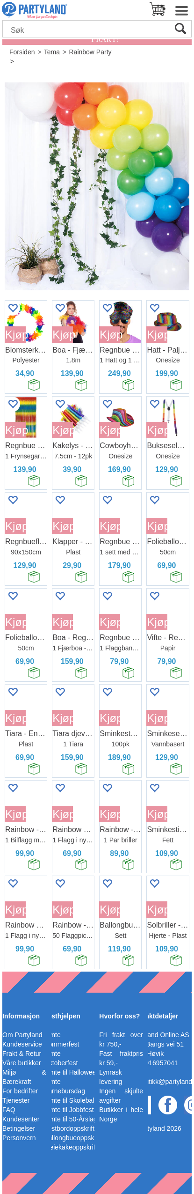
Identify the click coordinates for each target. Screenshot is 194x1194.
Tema (52, 52)
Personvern (19, 1138)
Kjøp (15, 334)
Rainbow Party (90, 52)
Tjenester (15, 1100)
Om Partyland (22, 1035)
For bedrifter (20, 1091)
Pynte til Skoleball (70, 1100)
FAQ (8, 1109)
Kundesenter (20, 1119)
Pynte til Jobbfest (69, 1109)
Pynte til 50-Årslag (70, 1119)
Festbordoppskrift (69, 1128)
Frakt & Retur (21, 1053)
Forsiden (22, 52)
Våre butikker (21, 1063)
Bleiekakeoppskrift (70, 1147)
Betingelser (18, 1128)
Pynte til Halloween (72, 1072)
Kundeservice (22, 1044)
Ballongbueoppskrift (72, 1138)
